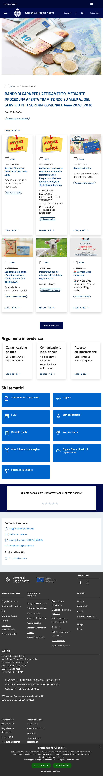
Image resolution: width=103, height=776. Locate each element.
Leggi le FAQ (7, 737)
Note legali (32, 733)
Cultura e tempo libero (37, 608)
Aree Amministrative (11, 606)
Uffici (4, 611)
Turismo (30, 632)
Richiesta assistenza (11, 741)
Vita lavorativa (33, 613)
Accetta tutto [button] (41, 765)
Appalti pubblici (34, 622)
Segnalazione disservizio (8, 730)
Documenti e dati (9, 634)
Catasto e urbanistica (36, 627)
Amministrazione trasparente (34, 721)
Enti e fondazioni (9, 615)
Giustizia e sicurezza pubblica (61, 611)
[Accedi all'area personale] (91, 4)
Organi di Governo (10, 601)
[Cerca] (97, 13)
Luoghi (80, 624)
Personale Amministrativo (9, 627)
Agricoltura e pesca (60, 645)
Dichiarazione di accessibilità (34, 739)
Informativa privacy (36, 728)
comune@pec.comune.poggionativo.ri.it (25, 696)
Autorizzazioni (58, 640)
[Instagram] (81, 13)
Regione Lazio (10, 3)
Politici (5, 620)
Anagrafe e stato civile (37, 603)
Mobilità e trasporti (35, 637)
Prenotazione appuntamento (8, 721)
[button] (51, 771)
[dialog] (51, 760)
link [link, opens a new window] (77, 760)
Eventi (80, 629)
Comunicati (82, 606)
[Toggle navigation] (5, 12)
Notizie (80, 601)
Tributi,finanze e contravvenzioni (59, 620)
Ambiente (56, 627)
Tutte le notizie (51, 325)
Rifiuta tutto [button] (62, 765)
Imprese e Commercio (36, 618)
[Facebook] (75, 13)
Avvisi (13, 86)
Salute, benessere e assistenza (61, 633)
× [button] (100, 747)
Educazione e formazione (58, 603)
